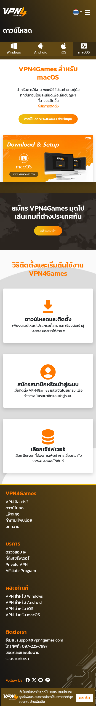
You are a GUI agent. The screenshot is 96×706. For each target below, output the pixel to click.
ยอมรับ (84, 698)
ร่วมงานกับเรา (17, 658)
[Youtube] (39, 679)
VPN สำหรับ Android (23, 602)
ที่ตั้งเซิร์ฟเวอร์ (17, 558)
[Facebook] (27, 679)
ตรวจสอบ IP (15, 552)
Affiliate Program (20, 570)
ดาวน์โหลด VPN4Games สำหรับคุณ (48, 119)
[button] (77, 12)
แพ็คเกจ (12, 514)
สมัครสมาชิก (48, 230)
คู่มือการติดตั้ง (48, 106)
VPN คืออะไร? (16, 502)
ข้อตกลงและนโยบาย (22, 652)
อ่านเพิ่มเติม (37, 701)
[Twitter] (33, 679)
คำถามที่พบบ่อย (18, 520)
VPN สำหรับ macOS (22, 615)
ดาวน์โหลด (14, 508)
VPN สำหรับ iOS (19, 608)
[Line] (47, 679)
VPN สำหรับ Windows (24, 596)
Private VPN (16, 564)
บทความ (12, 526)
